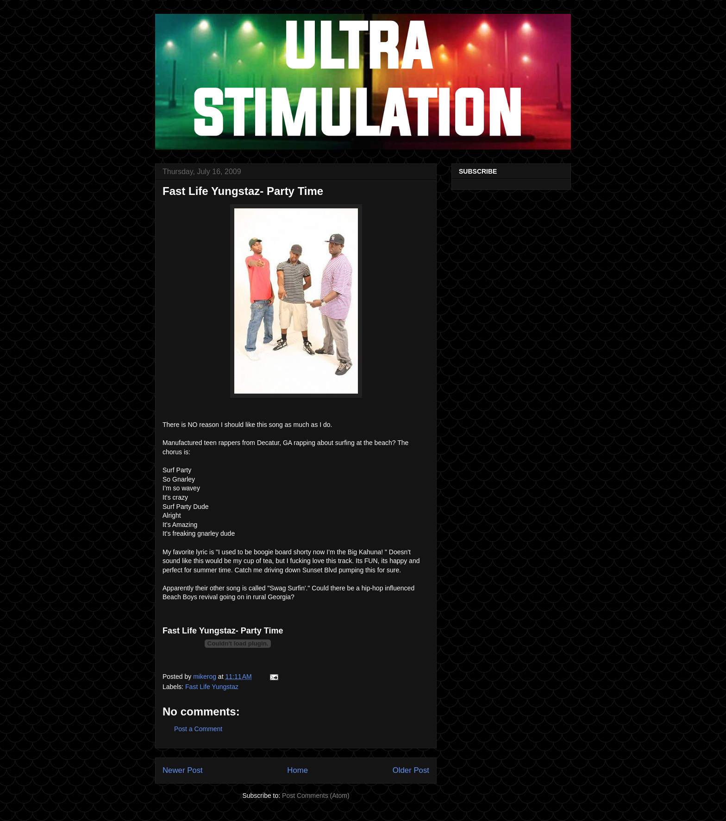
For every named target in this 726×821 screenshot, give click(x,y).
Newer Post (183, 770)
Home (297, 770)
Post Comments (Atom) (315, 795)
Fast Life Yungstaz (211, 686)
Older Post (411, 770)
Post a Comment (198, 729)
